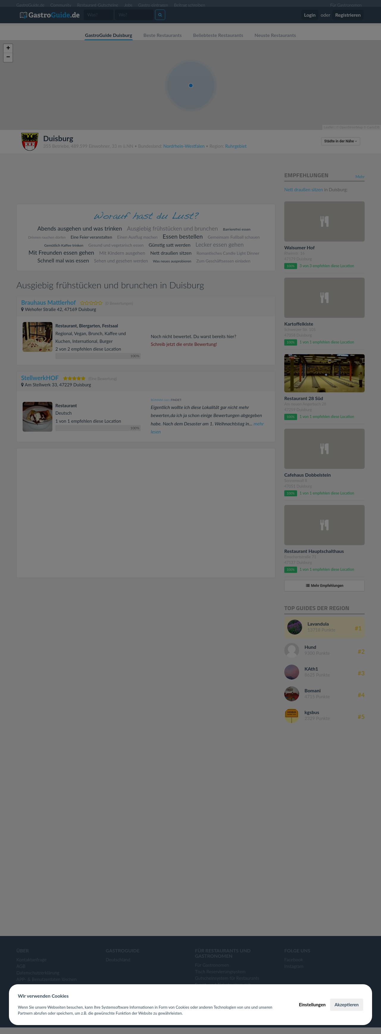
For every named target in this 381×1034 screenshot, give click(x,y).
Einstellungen (312, 1004)
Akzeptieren (347, 1004)
